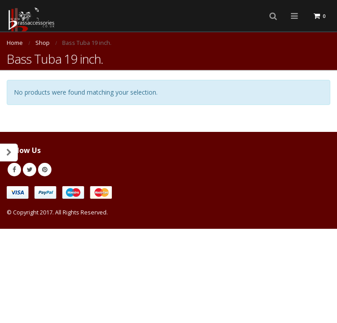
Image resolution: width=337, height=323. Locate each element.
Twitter (29, 169)
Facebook (14, 169)
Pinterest (44, 169)
